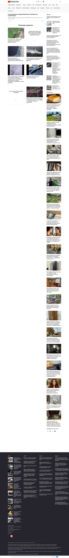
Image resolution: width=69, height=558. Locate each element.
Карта (24, 4)
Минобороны (38, 4)
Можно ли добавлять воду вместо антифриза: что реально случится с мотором (18, 514)
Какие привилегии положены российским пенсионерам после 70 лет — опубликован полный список (54, 257)
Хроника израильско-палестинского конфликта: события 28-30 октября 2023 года (16, 59)
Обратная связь (11, 525)
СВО (33, 4)
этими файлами (53, 556)
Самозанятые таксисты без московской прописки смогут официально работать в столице (17, 486)
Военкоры (18, 4)
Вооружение (33, 7)
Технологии (10, 10)
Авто (57, 4)
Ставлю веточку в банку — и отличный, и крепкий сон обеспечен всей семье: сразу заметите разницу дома (53, 223)
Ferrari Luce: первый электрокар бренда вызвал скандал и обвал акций (17, 473)
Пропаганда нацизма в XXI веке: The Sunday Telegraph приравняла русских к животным (54, 36)
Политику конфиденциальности (25, 545)
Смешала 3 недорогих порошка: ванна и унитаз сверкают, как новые (52, 408)
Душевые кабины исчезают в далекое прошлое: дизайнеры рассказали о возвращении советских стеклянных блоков (54, 324)
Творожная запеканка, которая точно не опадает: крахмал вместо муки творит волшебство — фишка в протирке (53, 105)
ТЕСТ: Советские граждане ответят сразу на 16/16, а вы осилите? (45, 471)
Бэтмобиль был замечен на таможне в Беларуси (33, 77)
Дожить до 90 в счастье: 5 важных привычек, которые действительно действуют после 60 (53, 307)
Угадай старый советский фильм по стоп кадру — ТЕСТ (45, 487)
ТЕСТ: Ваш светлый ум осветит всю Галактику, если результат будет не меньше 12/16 (45, 475)
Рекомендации (11, 528)
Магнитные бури (25, 7)
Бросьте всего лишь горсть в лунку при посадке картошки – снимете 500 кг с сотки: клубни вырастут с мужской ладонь (53, 206)
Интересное (18, 7)
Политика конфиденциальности (14, 529)
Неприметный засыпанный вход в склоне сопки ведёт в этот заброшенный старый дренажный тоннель (34, 33)
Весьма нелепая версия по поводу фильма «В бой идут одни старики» (30, 480)
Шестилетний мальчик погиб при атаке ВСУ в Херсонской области (56, 85)
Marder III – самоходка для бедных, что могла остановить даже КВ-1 (30, 459)
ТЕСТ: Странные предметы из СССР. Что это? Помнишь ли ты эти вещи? (45, 479)
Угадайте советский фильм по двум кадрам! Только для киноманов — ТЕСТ (54, 17)
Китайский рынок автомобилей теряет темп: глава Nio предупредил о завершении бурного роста (17, 520)
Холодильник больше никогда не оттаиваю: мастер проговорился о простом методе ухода (54, 274)
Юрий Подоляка (11, 4)
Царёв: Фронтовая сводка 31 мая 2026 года (56, 22)
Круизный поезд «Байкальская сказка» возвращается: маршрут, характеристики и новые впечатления (18, 460)
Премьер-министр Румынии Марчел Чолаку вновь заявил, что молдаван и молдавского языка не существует (34, 100)
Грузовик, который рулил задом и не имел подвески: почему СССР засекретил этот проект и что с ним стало (30, 496)
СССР (49, 4)
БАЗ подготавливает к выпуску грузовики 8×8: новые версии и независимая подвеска (17, 467)
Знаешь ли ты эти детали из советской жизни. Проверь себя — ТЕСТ (45, 463)
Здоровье (42, 7)
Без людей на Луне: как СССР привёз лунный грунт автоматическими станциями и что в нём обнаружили (30, 491)
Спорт (13, 7)
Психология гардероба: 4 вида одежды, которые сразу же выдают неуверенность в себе (54, 172)
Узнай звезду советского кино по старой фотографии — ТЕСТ (45, 467)
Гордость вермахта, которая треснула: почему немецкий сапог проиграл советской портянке (30, 470)
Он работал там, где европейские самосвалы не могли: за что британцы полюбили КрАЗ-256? (30, 463)
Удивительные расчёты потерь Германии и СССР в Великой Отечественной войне (29, 483)
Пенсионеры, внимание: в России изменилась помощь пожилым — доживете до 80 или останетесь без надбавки (54, 340)
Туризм (9, 533)
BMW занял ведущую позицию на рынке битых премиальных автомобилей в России (17, 480)
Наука (9, 7)
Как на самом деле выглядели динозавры (16, 92)
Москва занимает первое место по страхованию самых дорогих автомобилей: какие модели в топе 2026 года (17, 494)
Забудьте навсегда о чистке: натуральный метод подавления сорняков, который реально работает (53, 122)
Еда (38, 7)
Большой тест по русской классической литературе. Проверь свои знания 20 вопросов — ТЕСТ (45, 483)
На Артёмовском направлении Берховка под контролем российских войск (15, 41)
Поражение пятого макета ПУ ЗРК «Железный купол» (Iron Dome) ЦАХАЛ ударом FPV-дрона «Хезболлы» (56, 30)
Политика (29, 4)
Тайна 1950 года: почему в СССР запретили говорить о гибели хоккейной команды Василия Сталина (29, 475)
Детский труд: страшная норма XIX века (30, 467)
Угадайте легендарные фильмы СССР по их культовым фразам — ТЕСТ (45, 490)
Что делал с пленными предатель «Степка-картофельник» (30, 487)
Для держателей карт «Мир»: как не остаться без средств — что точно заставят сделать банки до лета (54, 188)
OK (57, 556)
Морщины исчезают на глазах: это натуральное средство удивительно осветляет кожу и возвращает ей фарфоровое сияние (54, 240)
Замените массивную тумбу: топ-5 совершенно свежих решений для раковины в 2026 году (54, 155)
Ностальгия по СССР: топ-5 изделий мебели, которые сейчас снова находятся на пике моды (53, 290)
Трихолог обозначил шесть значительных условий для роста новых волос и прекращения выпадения (53, 392)
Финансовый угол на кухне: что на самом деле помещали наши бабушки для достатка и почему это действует (54, 357)
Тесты (53, 4)
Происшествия (57, 7)
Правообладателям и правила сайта (14, 526)
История (47, 7)
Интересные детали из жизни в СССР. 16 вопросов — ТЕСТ (46, 494)
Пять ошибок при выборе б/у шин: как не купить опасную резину (17, 507)
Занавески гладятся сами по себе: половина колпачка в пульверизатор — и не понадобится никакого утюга (53, 139)
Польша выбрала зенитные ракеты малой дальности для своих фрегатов (33, 59)
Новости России (11, 530)
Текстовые (45, 4)
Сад (51, 7)
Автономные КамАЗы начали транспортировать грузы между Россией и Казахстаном (18, 501)
